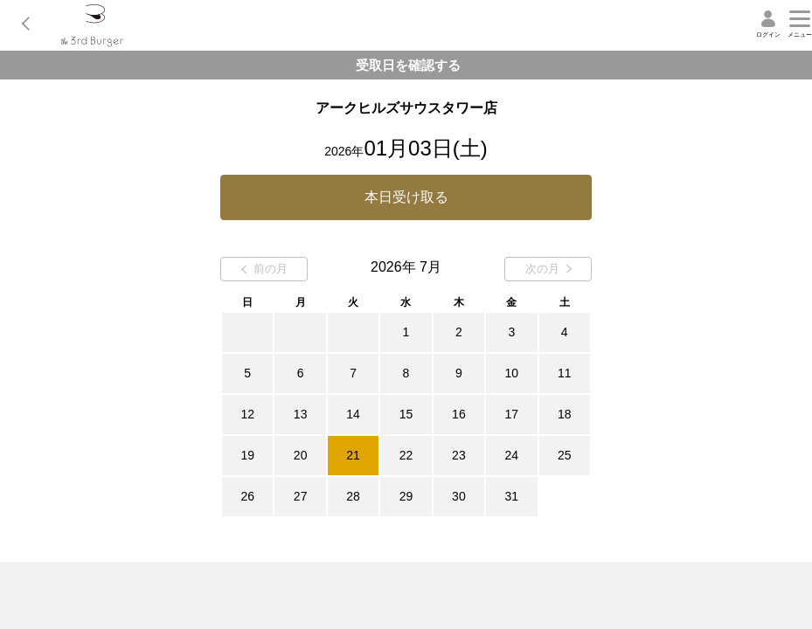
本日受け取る (406, 197)
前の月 (264, 268)
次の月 (548, 268)
